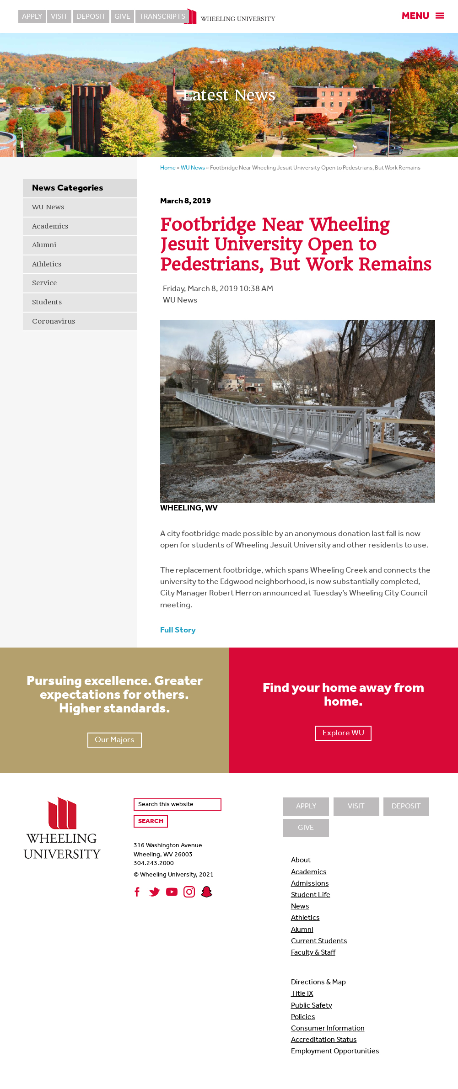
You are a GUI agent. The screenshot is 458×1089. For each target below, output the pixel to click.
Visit (59, 17)
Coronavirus (53, 321)
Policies (303, 1017)
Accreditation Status (324, 1040)
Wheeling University (229, 16)
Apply (32, 17)
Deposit (91, 17)
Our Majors (115, 740)
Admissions (310, 883)
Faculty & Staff (313, 952)
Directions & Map (318, 982)
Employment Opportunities (335, 1051)
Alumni (44, 245)
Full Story (178, 630)
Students (47, 302)
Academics (50, 226)
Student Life (310, 895)
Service (44, 283)
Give (122, 17)
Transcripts (162, 17)
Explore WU (343, 733)
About (301, 860)
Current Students (319, 941)
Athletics (46, 264)
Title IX (302, 994)
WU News (48, 207)
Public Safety (311, 1005)
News (300, 906)
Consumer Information (328, 1028)
